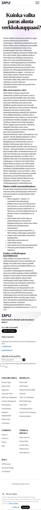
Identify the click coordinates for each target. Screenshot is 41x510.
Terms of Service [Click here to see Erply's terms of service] (24, 437)
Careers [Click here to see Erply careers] (4, 442)
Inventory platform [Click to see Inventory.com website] (25, 416)
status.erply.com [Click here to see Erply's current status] (24, 452)
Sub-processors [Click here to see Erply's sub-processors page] (24, 449)
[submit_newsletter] (24, 360)
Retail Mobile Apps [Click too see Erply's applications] (25, 401)
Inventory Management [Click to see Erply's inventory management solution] (9, 401)
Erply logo (6, 3)
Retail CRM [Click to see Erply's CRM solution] (23, 405)
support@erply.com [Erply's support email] (7, 350)
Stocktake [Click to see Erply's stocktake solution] (22, 393)
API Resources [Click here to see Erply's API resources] (6, 464)
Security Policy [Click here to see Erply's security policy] (24, 445)
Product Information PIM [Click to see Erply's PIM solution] (27, 390)
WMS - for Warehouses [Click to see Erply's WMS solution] (26, 397)
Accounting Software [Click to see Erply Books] (25, 408)
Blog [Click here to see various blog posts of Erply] (3, 446)
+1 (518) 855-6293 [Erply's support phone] (6, 346)
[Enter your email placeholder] (12, 360)
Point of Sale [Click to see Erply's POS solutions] (23, 382)
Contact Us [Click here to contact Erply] (5, 438)
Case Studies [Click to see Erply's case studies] (5, 423)
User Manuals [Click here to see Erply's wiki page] (6, 471)
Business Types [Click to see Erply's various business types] (6, 382)
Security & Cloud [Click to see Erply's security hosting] (7, 393)
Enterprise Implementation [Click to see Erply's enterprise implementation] (6, 414)
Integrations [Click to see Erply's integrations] (5, 390)
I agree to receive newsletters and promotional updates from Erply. (20, 365)
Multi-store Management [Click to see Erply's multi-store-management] (9, 397)
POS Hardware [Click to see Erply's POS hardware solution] (6, 405)
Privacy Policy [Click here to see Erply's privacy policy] (23, 441)
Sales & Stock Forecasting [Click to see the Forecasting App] (27, 412)
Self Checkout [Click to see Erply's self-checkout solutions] (23, 386)
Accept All (25, 507)
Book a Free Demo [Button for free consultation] (9, 331)
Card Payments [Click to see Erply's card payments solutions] (6, 408)
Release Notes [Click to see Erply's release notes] (6, 419)
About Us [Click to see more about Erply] (4, 434)
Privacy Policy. (13, 503)
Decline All (16, 507)
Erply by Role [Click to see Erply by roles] (6, 386)
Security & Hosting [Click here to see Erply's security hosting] (7, 468)
